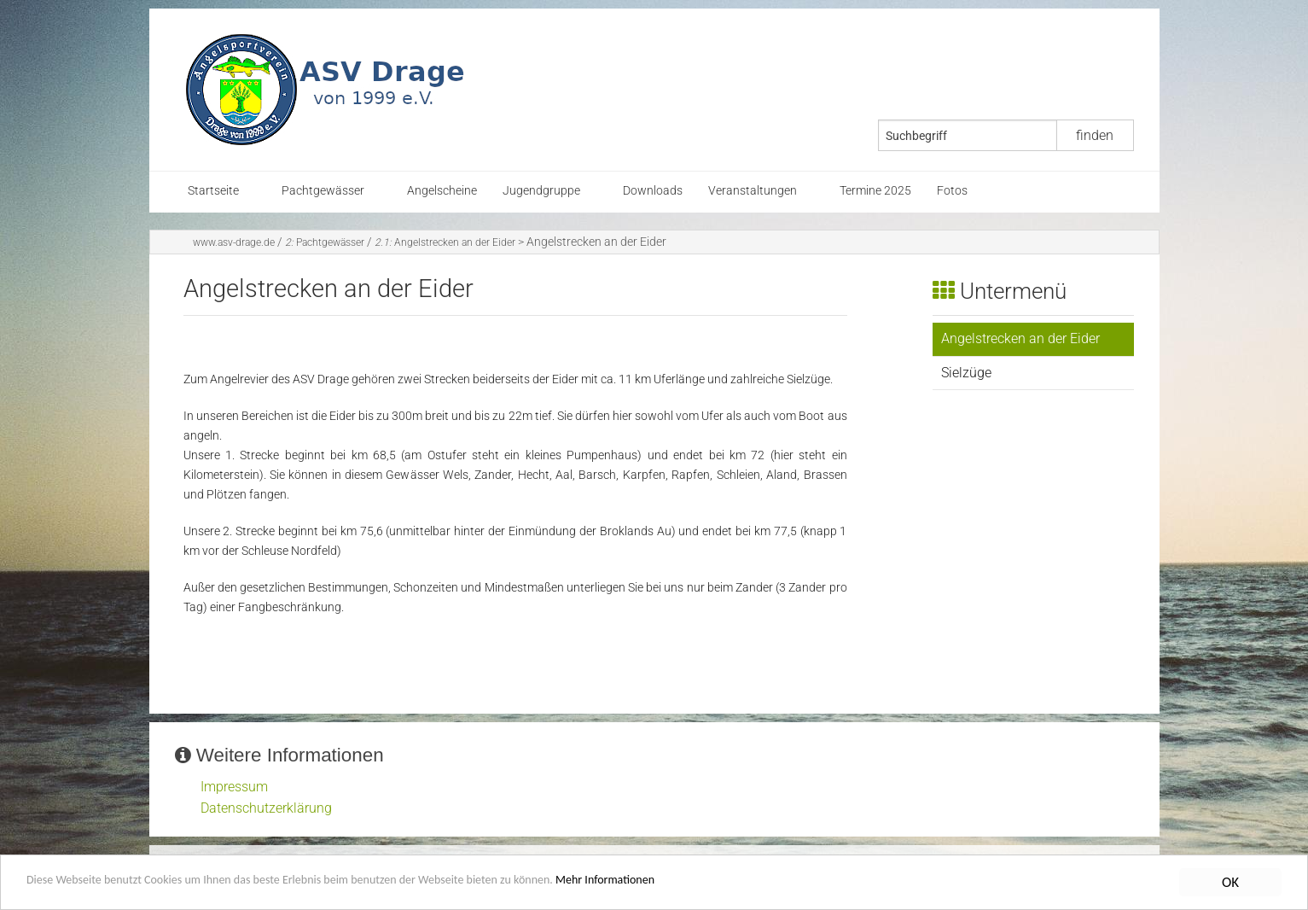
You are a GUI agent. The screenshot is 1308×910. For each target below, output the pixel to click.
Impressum (234, 787)
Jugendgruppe (541, 191)
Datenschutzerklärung (266, 808)
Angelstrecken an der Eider (445, 242)
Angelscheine (442, 191)
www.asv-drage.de (234, 242)
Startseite (213, 191)
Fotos (952, 191)
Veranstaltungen (752, 191)
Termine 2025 (875, 191)
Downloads (653, 191)
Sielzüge (966, 373)
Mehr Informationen (729, 885)
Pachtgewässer (323, 191)
